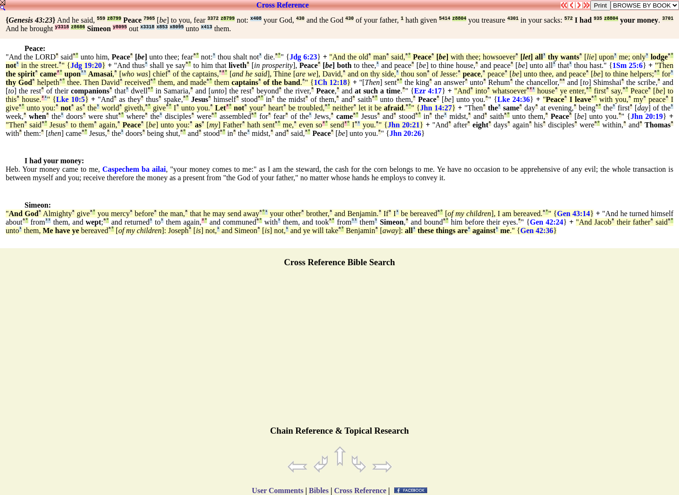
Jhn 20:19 (646, 116)
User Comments (277, 491)
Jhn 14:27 (436, 108)
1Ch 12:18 (330, 82)
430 (300, 18)
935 (598, 18)
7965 (149, 18)
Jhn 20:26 (405, 133)
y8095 (120, 27)
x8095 (177, 27)
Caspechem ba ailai (134, 169)
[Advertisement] (339, 351)
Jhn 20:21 (404, 125)
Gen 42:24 (546, 222)
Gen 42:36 (536, 231)
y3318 (62, 27)
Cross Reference (283, 5)
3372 (213, 18)
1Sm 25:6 (628, 65)
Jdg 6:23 (303, 57)
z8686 (78, 27)
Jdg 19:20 (86, 65)
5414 (444, 18)
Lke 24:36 (513, 99)
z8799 (114, 18)
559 (101, 18)
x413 (206, 27)
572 (568, 18)
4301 (513, 18)
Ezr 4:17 (428, 91)
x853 (162, 27)
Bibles (319, 491)
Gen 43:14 (573, 214)
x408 (256, 18)
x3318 (148, 27)
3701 (667, 18)
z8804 (459, 18)
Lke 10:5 (70, 99)
